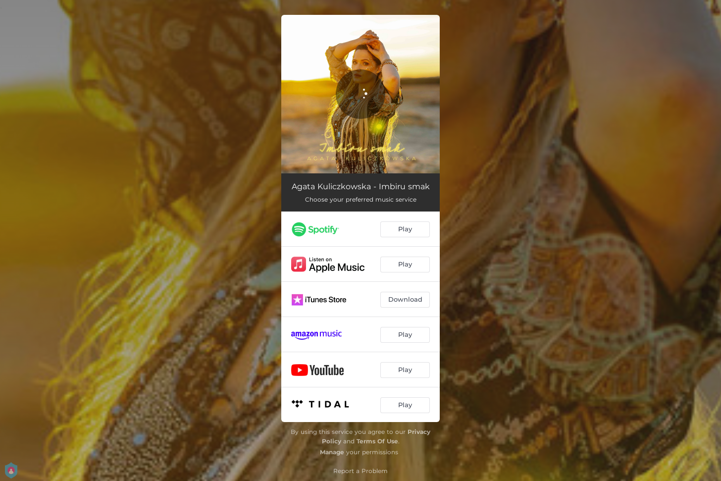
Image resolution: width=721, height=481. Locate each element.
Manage (332, 452)
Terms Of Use (377, 441)
